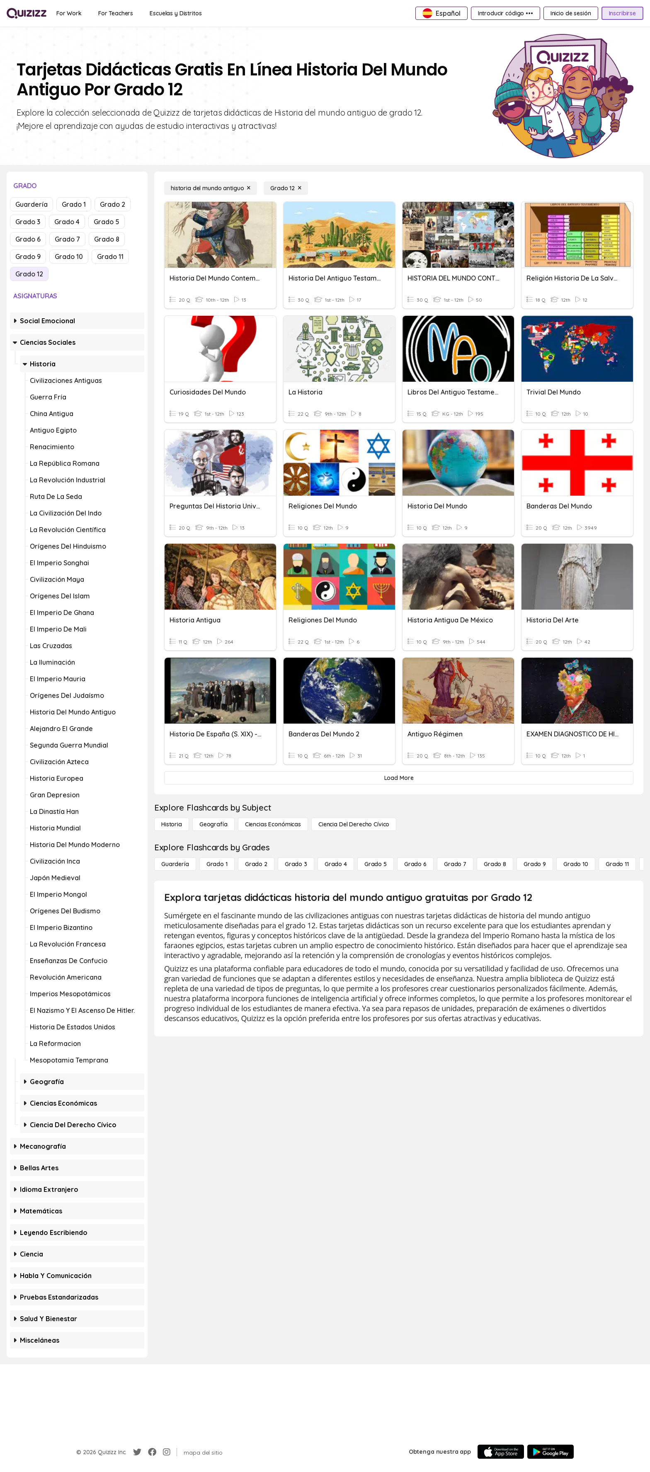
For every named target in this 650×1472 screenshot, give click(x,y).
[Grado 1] (217, 864)
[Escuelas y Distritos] (175, 13)
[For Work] (69, 13)
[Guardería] (175, 864)
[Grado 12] (286, 188)
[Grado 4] (336, 864)
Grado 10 (69, 256)
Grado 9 (28, 256)
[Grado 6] (415, 864)
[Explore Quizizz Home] (26, 13)
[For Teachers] (116, 13)
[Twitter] (137, 1452)
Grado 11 (110, 256)
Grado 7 (67, 239)
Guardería (31, 204)
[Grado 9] (535, 864)
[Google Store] (550, 1452)
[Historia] (171, 824)
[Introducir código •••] (505, 13)
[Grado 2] (256, 864)
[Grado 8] (495, 864)
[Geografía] (213, 824)
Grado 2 (112, 204)
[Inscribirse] (622, 13)
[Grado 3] (296, 864)
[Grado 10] (575, 864)
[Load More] (398, 777)
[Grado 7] (455, 864)
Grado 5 (106, 222)
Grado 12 (29, 274)
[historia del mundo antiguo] (210, 188)
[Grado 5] (375, 864)
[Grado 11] (617, 864)
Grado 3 (27, 222)
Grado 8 (106, 239)
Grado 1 (74, 204)
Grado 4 (67, 222)
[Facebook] (152, 1452)
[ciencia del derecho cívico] (353, 824)
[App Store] (501, 1452)
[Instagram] (166, 1452)
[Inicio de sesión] (570, 13)
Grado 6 (28, 239)
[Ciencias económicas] (273, 824)
